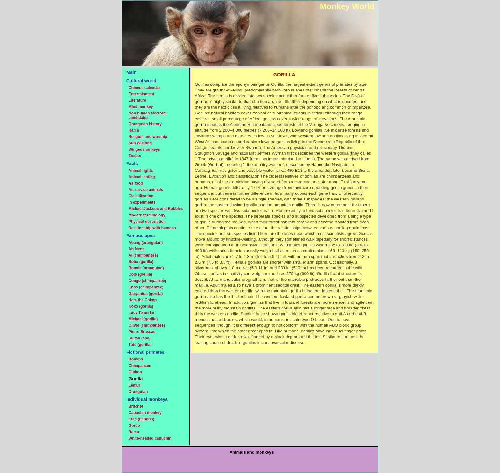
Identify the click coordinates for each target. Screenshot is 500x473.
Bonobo (136, 359)
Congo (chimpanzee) (147, 281)
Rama (134, 130)
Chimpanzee (140, 365)
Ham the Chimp (143, 300)
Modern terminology (147, 215)
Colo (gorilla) (140, 274)
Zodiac (135, 156)
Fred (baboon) (141, 419)
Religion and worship (148, 137)
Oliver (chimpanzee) (147, 325)
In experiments (142, 202)
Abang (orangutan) (146, 242)
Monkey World (347, 6)
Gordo (134, 425)
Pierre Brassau (142, 332)
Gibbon (135, 372)
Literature (137, 100)
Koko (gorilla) (141, 306)
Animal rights (141, 170)
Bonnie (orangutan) (146, 268)
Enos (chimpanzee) (146, 287)
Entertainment (141, 94)
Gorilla (136, 378)
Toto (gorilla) (140, 344)
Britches (136, 406)
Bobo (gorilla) (141, 261)
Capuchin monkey (145, 413)
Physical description (147, 221)
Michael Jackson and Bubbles (156, 209)
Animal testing (142, 177)
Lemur (134, 385)
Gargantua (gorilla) (146, 293)
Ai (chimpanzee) (143, 255)
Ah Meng (137, 249)
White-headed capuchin (150, 438)
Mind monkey (141, 107)
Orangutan (138, 391)
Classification (141, 196)
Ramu (134, 432)
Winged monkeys (144, 149)
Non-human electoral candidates (147, 115)
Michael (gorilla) (143, 319)
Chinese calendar (144, 87)
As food (136, 183)
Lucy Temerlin (141, 312)
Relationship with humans (152, 228)
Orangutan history (145, 124)
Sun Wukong (140, 143)
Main (131, 72)
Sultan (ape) (140, 338)
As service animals (146, 189)
